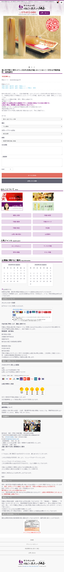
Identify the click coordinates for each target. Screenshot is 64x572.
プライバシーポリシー (32, 544)
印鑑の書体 (16, 221)
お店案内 (47, 234)
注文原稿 (4, 145)
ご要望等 (4, 156)
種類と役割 (16, 215)
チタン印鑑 (47, 252)
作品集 (48, 228)
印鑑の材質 (47, 215)
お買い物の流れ (16, 234)
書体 (3, 123)
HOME (32, 540)
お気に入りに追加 (32, 181)
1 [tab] (29, 67)
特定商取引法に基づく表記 (32, 548)
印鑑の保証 (16, 228)
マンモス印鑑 (48, 246)
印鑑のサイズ (48, 221)
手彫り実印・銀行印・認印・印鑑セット (14, 86)
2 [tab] (32, 67)
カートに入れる (32, 175)
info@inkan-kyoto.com (12, 439)
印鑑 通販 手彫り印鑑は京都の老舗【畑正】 (31, 566)
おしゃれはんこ (16, 246)
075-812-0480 (29, 12)
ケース (4, 116)
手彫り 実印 (32, 88)
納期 (3, 137)
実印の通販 (16, 252)
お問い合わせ (44, 13)
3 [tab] (34, 67)
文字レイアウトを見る (8, 130)
